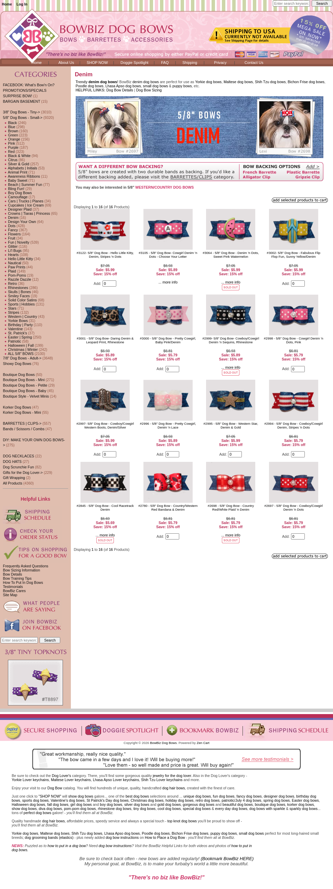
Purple (10, 147)
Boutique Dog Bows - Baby (24, 391)
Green (10, 135)
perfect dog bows (37, 813)
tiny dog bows (144, 809)
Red (8, 151)
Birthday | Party (18, 325)
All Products (12, 483)
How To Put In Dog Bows (23, 582)
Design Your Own (19, 222)
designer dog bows (279, 796)
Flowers (12, 234)
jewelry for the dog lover (172, 776)
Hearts (11, 255)
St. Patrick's (15, 333)
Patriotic (12, 341)
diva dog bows (50, 809)
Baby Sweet (15, 180)
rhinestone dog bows (114, 809)
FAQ (165, 62)
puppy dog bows (224, 833)
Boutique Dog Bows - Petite (25, 385)
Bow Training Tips (17, 578)
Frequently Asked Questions (25, 566)
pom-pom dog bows (80, 809)
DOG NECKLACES (18, 456)
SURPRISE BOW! (17, 96)
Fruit (9, 238)
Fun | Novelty (16, 242)
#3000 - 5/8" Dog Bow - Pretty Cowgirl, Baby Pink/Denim (168, 340)
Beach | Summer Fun (22, 184)
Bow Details (12, 574)
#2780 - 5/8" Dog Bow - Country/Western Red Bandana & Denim (167, 507)
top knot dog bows (182, 821)
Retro (10, 283)
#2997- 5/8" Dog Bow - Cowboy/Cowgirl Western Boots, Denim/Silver (105, 425)
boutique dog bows (270, 804)
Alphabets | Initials (20, 168)
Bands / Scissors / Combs (23, 429)
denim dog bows (102, 82)
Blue (9, 127)
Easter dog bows (305, 800)
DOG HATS (12, 461)
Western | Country (20, 316)
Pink (9, 143)
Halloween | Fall (18, 345)
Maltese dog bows (238, 82)
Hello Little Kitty (18, 259)
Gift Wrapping (14, 478)
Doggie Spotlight (134, 62)
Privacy (220, 62)
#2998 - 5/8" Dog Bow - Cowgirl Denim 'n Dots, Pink (293, 340)
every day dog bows (231, 809)
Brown (10, 131)
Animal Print (15, 172)
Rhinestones (15, 288)
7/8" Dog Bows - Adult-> (22, 358)
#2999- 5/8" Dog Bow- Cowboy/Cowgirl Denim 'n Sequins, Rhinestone (231, 340)
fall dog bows (57, 804)
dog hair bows (173, 788)
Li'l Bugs (12, 250)
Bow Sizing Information (21, 570)
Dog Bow (54, 788)
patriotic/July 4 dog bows (241, 800)
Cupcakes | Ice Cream (23, 205)
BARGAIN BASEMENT (21, 101)
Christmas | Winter (20, 349)
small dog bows (155, 86)
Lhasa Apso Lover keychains (116, 780)
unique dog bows (197, 796)
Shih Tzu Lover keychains (162, 780)
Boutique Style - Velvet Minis (26, 396)
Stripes (11, 312)
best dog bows (137, 796)
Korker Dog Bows (17, 407)
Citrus (10, 160)
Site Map (10, 595)
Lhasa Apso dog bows (123, 86)
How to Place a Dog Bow (165, 837)
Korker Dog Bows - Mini (22, 412)
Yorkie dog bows (208, 82)
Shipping (189, 62)
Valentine (13, 329)
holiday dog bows (179, 800)
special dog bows (197, 809)
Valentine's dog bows (68, 800)
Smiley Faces (16, 296)
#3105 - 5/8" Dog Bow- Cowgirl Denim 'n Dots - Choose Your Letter (168, 254)
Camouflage (15, 197)
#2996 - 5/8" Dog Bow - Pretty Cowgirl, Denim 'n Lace (168, 425)
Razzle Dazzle (17, 279)
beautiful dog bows (238, 804)
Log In (22, 4)
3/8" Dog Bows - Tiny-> (21, 112)
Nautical (12, 263)
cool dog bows (169, 809)
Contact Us (254, 62)
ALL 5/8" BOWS (18, 354)
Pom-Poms (14, 275)
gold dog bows (169, 804)
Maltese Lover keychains (71, 780)
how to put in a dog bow (66, 846)
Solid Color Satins (20, 300)
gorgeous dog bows (198, 804)
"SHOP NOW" (50, 796)
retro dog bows (208, 800)
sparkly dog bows (304, 809)
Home (7, 4)
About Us (66, 62)
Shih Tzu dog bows (270, 82)
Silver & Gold (16, 164)
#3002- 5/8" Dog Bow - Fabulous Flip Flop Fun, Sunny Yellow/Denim (293, 254)
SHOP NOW (97, 62)
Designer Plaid (17, 209)
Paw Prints (14, 267)
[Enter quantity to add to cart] (109, 283)
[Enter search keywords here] (291, 3)
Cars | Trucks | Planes (23, 201)
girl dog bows (81, 804)
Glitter (10, 246)
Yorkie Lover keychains (30, 780)
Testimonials (13, 587)
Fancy (10, 230)
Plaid (9, 271)
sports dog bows (35, 800)
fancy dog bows (248, 796)
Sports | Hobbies (19, 304)
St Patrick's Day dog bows (108, 800)
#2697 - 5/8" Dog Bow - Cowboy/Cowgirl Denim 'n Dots (294, 507)
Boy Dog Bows (17, 193)
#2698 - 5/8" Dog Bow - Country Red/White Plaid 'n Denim (231, 507)
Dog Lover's (61, 776)
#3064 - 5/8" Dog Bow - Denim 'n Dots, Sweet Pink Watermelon (231, 254)
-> (22, 117)
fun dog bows (224, 796)
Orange (11, 139)
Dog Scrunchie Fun (18, 467)
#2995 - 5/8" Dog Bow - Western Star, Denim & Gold (231, 425)
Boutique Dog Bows (19, 375)
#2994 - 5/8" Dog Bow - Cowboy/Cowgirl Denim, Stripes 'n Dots (294, 425)
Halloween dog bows (28, 804)
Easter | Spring (17, 337)
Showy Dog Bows (17, 364)
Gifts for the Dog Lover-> (23, 472)
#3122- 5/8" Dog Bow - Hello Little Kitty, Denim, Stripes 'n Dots (105, 254)
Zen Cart (203, 743)
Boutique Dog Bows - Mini (23, 380)
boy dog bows (111, 804)
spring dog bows (277, 800)
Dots (9, 226)
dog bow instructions (122, 837)
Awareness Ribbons (21, 176)
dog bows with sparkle (267, 809)
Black (10, 123)
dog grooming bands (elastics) (49, 837)
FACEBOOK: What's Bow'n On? (28, 85)
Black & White (16, 156)
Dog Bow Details (119, 90)
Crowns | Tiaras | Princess (26, 213)
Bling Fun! (13, 189)
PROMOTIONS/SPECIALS (24, 90)
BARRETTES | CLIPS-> (22, 423)
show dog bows (80, 796)
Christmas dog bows (147, 800)
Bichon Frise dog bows (306, 82)
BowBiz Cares (14, 591)
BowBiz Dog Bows (163, 743)
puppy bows (182, 86)
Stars (9, 308)
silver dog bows (136, 804)
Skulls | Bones (17, 292)
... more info (168, 282)
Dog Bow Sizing (149, 90)
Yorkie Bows (15, 321)
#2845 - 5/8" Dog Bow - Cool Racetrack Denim (105, 507)
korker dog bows (300, 804)
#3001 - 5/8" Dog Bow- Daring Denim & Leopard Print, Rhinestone (105, 340)
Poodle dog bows (90, 86)
